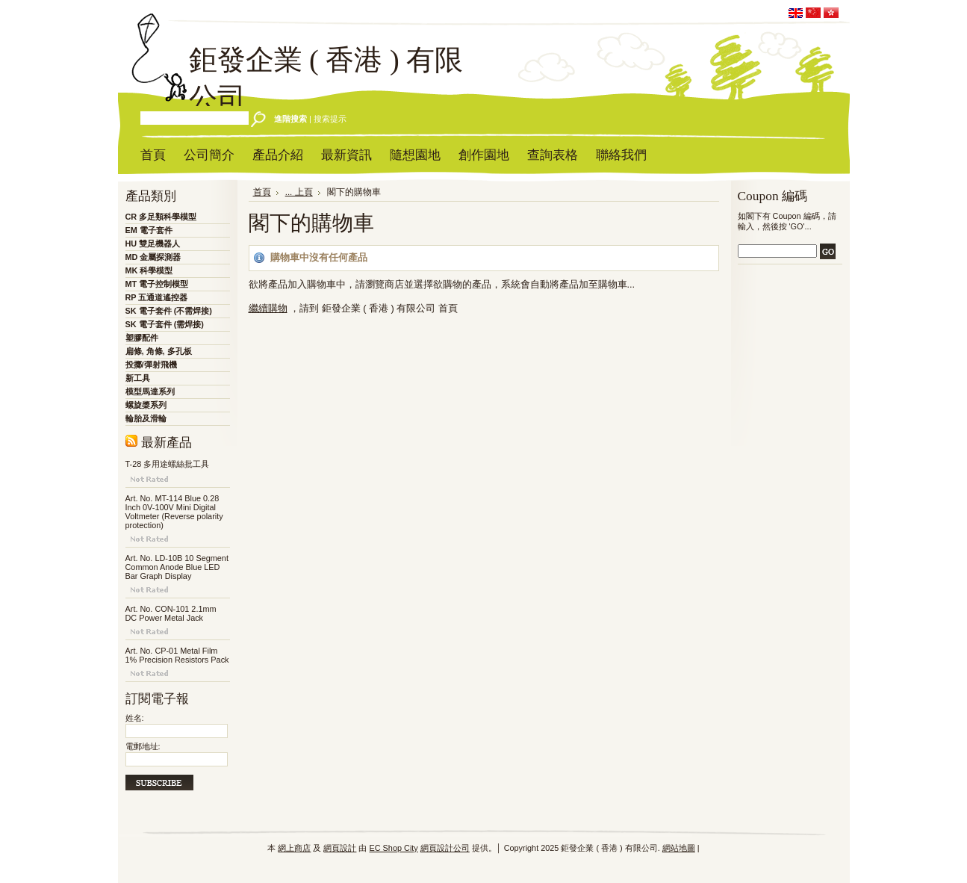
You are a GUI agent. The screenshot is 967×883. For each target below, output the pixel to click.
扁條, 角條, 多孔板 (158, 351)
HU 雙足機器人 (153, 243)
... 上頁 (299, 192)
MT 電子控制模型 (157, 283)
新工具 (137, 378)
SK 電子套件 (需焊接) (164, 324)
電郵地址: (143, 746)
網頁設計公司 (445, 847)
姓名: (134, 717)
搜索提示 (330, 118)
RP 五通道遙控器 (156, 297)
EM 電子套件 (148, 230)
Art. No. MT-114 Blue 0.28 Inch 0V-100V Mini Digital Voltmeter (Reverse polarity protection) (174, 512)
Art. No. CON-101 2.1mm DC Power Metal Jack (171, 613)
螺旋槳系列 (146, 404)
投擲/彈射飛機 (151, 364)
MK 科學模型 (149, 270)
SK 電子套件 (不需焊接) (168, 310)
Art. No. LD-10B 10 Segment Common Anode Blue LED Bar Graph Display (176, 567)
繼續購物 (268, 308)
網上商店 (294, 847)
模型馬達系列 (150, 391)
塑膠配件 (141, 337)
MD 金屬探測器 (153, 256)
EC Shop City (393, 847)
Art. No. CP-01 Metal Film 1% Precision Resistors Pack (177, 655)
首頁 (262, 192)
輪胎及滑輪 (146, 418)
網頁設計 (339, 847)
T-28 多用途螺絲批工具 (167, 463)
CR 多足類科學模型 (161, 216)
